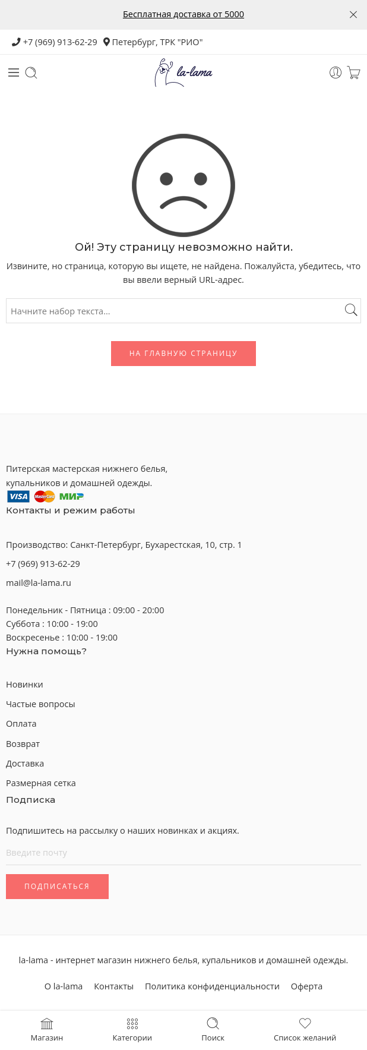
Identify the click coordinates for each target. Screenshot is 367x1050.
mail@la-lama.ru (38, 582)
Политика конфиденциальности (212, 986)
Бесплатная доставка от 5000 (183, 14)
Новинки (24, 684)
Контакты (114, 986)
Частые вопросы (40, 704)
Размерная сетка (41, 783)
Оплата (21, 723)
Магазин (47, 1029)
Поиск (212, 1029)
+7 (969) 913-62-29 (54, 42)
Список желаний (305, 1029)
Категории (132, 1029)
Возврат (23, 743)
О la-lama (64, 986)
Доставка (25, 763)
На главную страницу (183, 353)
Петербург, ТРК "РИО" (153, 42)
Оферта (307, 986)
